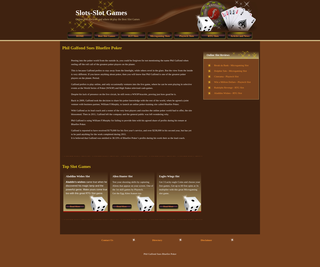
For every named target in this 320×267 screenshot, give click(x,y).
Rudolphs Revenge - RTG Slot (229, 87)
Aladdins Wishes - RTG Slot (228, 93)
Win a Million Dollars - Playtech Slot (232, 82)
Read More (75, 206)
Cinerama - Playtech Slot (226, 76)
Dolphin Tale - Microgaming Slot (230, 71)
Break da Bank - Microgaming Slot (231, 65)
